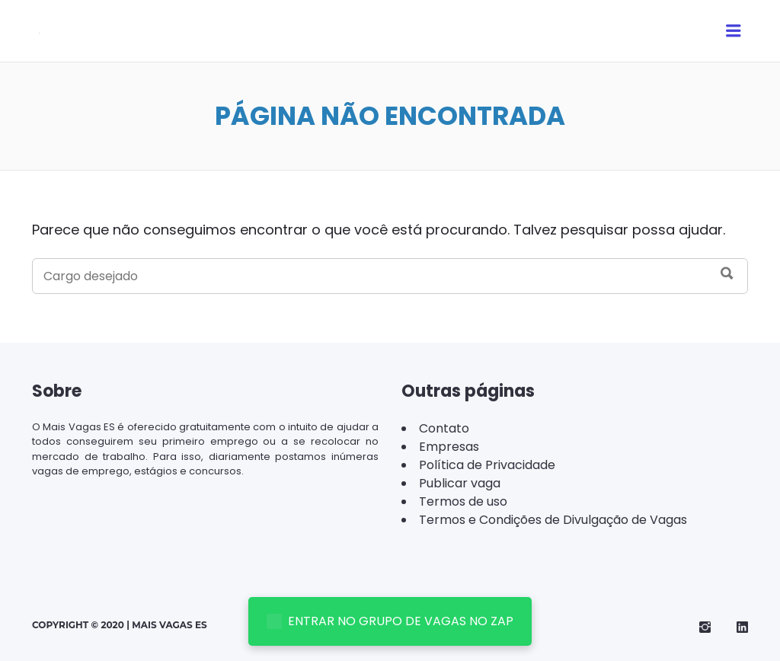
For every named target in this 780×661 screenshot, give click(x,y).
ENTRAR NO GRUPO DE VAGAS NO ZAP (390, 621)
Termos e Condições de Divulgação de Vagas (553, 519)
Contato (444, 428)
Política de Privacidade (487, 465)
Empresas (449, 446)
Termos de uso (463, 501)
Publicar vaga (459, 483)
